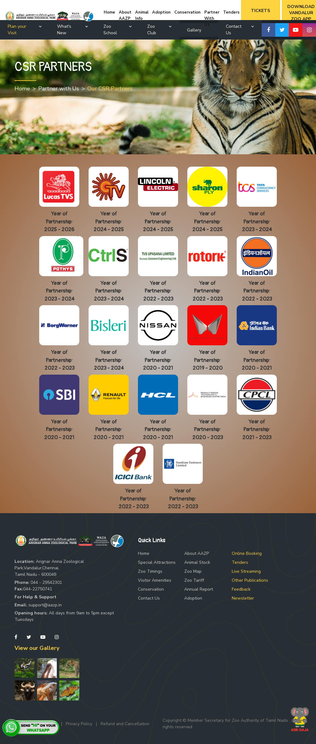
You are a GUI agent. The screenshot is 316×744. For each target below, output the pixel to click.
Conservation (151, 589)
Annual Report (198, 589)
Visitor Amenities (154, 580)
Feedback (241, 589)
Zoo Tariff (194, 580)
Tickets (260, 11)
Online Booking (247, 553)
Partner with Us (58, 88)
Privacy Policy (79, 724)
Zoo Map (193, 571)
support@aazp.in (45, 605)
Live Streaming (246, 571)
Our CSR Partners (110, 88)
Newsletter (243, 598)
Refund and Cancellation (125, 724)
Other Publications (250, 580)
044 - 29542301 (46, 582)
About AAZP (196, 553)
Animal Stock (197, 562)
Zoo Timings (150, 571)
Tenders (240, 562)
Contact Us (149, 598)
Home (22, 88)
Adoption (193, 598)
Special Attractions (157, 562)
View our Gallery (37, 648)
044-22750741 (37, 589)
